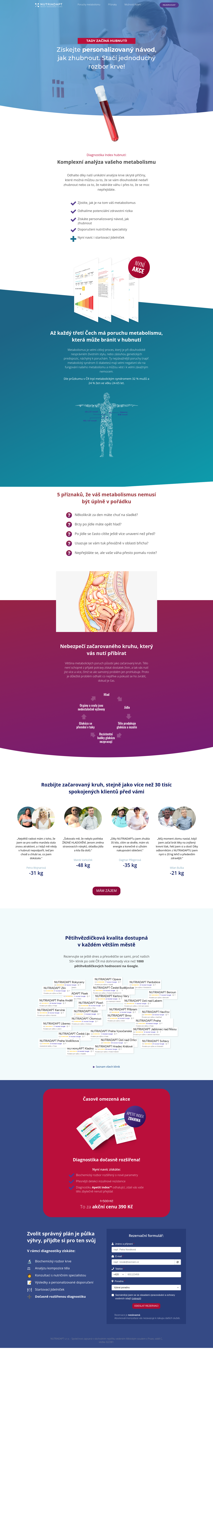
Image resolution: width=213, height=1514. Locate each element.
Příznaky (112, 4)
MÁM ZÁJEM (106, 891)
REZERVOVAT (169, 5)
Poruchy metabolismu (89, 4)
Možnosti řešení (132, 4)
